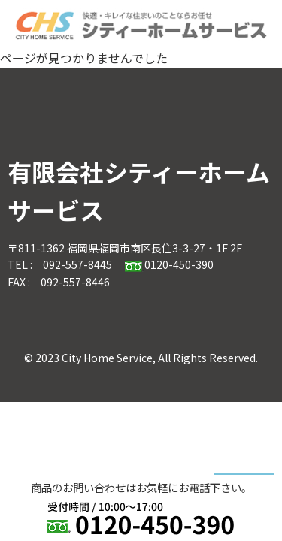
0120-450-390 (169, 264)
